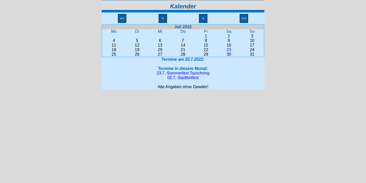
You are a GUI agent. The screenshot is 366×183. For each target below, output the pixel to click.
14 (183, 45)
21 (183, 50)
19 (137, 50)
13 (160, 45)
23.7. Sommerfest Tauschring (183, 73)
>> (244, 18)
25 (114, 54)
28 (183, 54)
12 (137, 45)
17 (252, 45)
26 (137, 54)
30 (229, 54)
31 (252, 54)
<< (122, 18)
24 (252, 50)
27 (160, 54)
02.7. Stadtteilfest (183, 77)
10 (252, 40)
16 (229, 45)
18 (114, 50)
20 (160, 50)
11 (114, 45)
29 (206, 54)
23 (229, 50)
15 (206, 45)
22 (206, 50)
